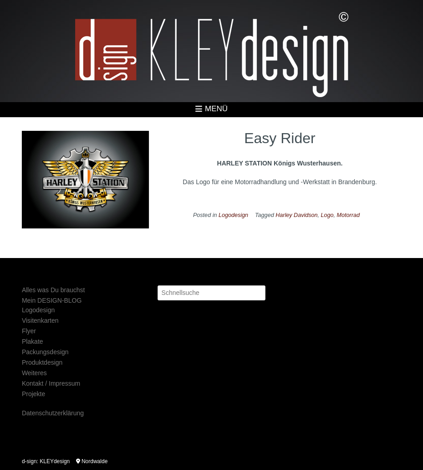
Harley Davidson (296, 215)
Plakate (32, 341)
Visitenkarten (40, 320)
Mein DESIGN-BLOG (52, 300)
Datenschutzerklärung (53, 413)
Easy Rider (280, 138)
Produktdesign (42, 362)
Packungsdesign (45, 352)
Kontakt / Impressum (51, 383)
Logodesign (233, 215)
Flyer (29, 331)
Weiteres (34, 373)
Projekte (33, 394)
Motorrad (348, 215)
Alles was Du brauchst (53, 290)
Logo (327, 215)
